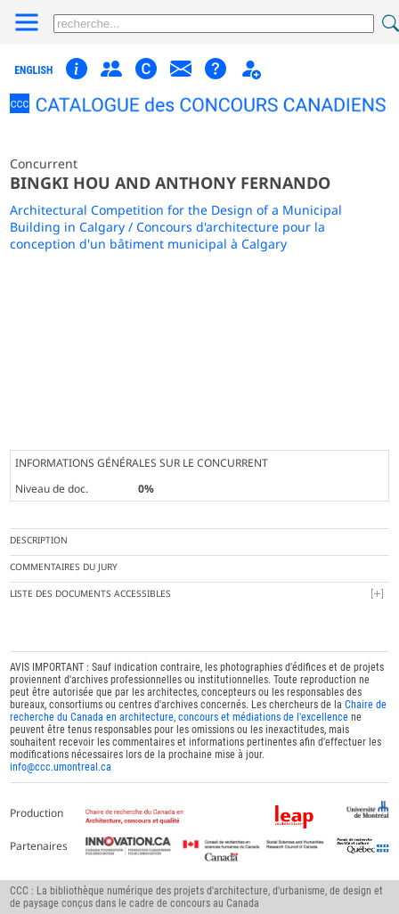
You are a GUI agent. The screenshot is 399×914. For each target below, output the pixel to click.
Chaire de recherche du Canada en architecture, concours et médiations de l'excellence (198, 710)
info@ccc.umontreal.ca (60, 767)
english (33, 70)
